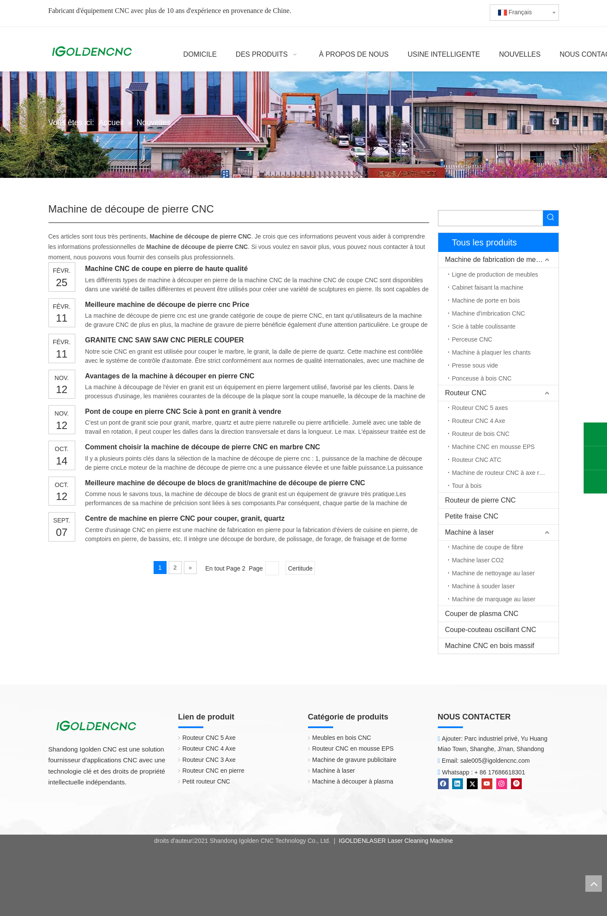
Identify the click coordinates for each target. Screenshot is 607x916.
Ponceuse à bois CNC (482, 378)
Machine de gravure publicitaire (354, 759)
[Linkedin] (458, 783)
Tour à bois (467, 485)
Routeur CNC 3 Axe (209, 759)
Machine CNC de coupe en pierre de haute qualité (166, 268)
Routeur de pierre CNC (480, 500)
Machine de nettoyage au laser (493, 573)
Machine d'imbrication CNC (488, 313)
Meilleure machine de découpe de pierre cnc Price (167, 304)
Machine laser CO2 (478, 560)
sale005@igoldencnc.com (495, 760)
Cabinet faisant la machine (487, 287)
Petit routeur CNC (206, 781)
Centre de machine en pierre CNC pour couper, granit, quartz (185, 518)
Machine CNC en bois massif (489, 645)
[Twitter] (473, 783)
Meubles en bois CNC (341, 737)
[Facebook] (444, 783)
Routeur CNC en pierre (213, 770)
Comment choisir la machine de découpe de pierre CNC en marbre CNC (202, 447)
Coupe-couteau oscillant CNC (490, 629)
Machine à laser (469, 532)
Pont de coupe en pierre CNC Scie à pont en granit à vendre (183, 411)
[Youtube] (488, 783)
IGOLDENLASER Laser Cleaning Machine (395, 840)
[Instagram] (502, 783)
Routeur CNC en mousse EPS (353, 748)
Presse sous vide (475, 365)
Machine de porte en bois (486, 300)
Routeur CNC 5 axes (480, 407)
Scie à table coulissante (484, 326)
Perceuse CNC (472, 339)
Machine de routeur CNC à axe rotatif (502, 472)
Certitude (300, 568)
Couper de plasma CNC (482, 613)
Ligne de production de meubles (495, 274)
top (593, 883)
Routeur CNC (466, 393)
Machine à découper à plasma (353, 781)
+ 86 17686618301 (500, 772)
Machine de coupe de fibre (487, 547)
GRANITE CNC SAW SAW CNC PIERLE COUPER (164, 340)
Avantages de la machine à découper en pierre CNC (170, 376)
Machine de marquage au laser (494, 599)
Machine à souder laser (483, 586)
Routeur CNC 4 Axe (478, 420)
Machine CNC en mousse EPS (493, 446)
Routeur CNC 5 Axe (209, 737)
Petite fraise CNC (472, 516)
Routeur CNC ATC (476, 459)
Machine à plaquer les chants (491, 352)
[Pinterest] (516, 783)
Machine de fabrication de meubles (498, 259)
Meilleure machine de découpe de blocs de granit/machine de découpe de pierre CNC (225, 483)
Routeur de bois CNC (481, 433)
